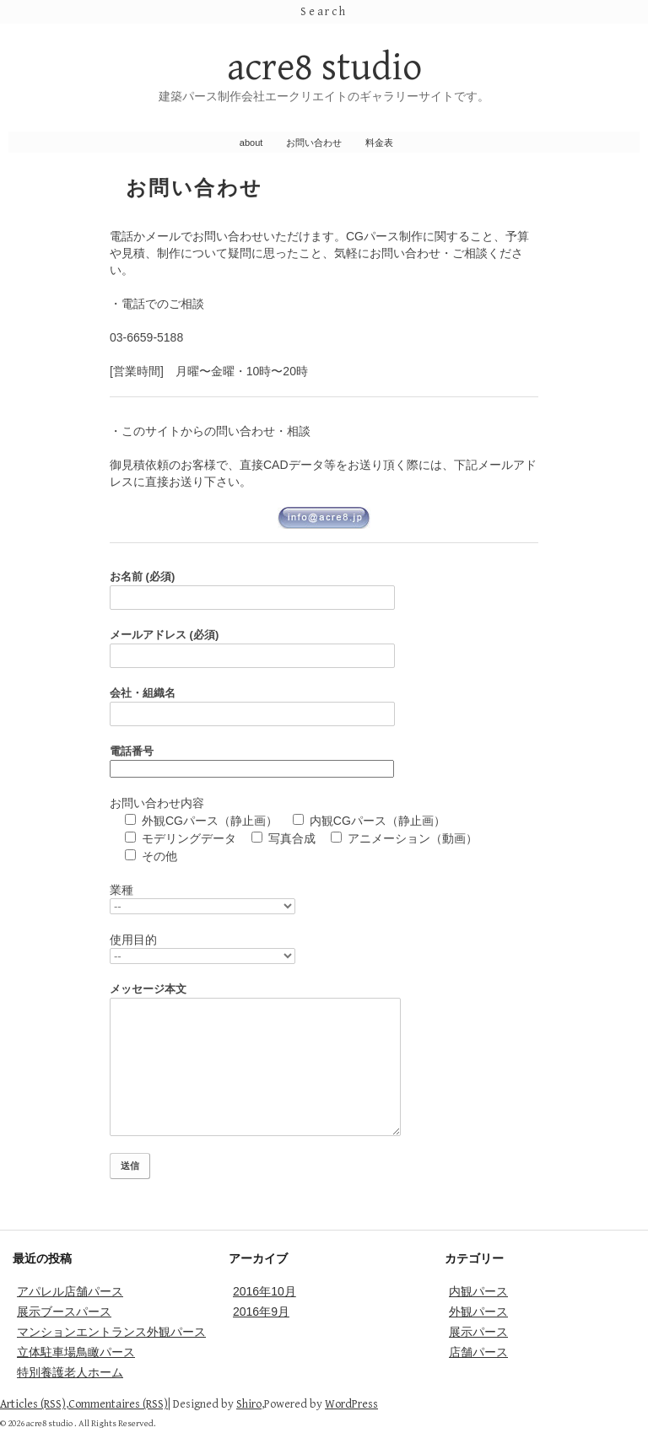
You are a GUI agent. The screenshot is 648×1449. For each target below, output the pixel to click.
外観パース (478, 1311)
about (251, 142)
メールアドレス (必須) (324, 648)
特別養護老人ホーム (70, 1372)
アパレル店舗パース (70, 1291)
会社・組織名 (324, 706)
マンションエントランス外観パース (111, 1332)
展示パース (478, 1332)
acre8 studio (324, 68)
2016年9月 (261, 1311)
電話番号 (252, 760)
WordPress (351, 1404)
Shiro (249, 1404)
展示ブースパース (64, 1311)
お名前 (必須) (324, 590)
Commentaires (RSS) (118, 1404)
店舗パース (478, 1352)
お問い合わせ (314, 142)
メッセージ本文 (324, 1059)
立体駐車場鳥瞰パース (76, 1352)
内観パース (478, 1291)
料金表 (379, 142)
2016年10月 (264, 1291)
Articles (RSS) (33, 1404)
